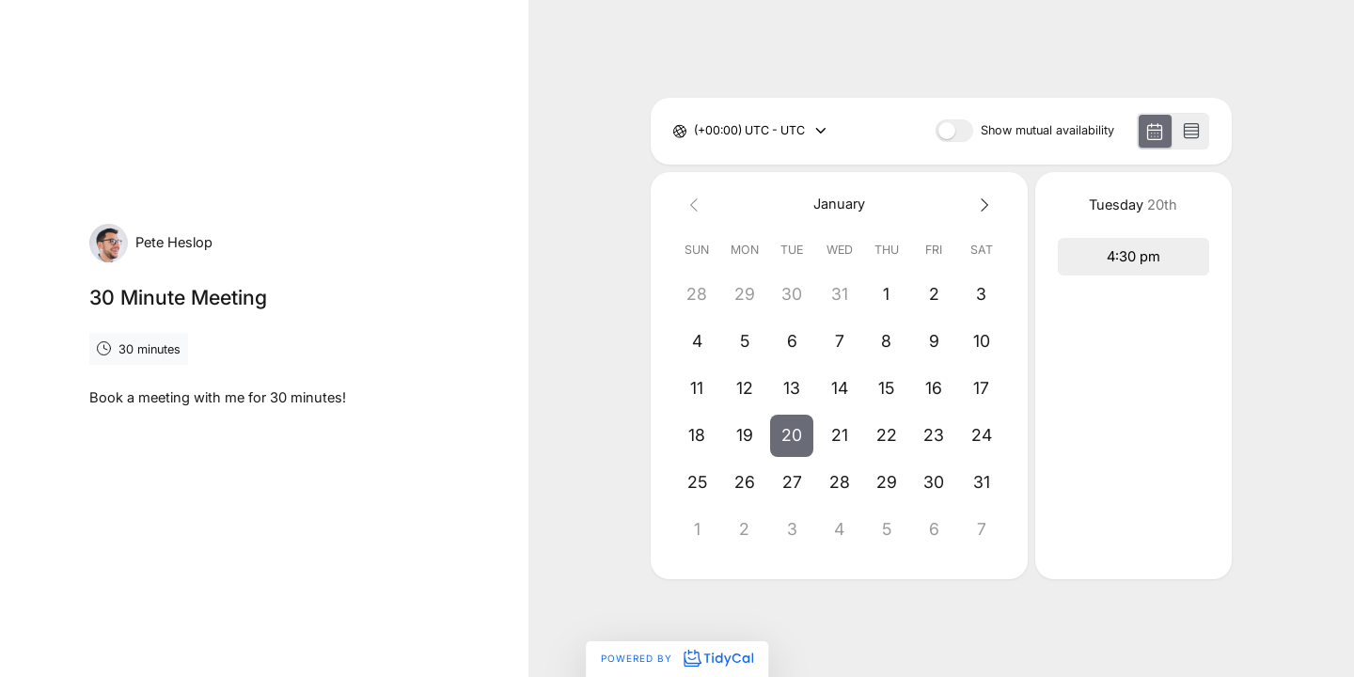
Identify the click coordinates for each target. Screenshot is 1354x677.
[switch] (954, 130)
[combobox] (695, 131)
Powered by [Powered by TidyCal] (677, 658)
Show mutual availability (1047, 131)
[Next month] (981, 204)
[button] (791, 435)
